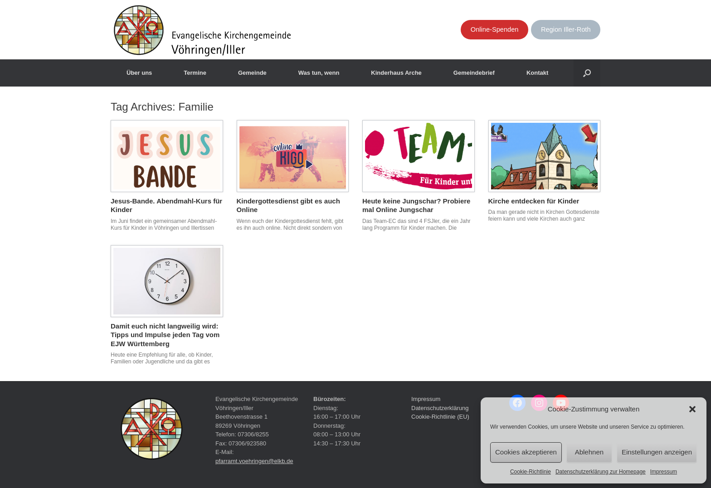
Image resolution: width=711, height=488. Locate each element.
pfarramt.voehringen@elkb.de (254, 461)
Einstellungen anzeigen (657, 452)
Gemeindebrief (474, 72)
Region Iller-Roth (566, 29)
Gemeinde (252, 72)
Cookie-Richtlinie (530, 472)
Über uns (139, 72)
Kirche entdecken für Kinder (534, 201)
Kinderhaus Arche (396, 72)
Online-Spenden (495, 29)
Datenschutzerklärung (439, 408)
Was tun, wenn (319, 72)
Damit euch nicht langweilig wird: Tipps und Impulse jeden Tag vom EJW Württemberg (165, 335)
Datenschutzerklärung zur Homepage (600, 472)
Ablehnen (589, 452)
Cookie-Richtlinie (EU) (440, 416)
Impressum (663, 472)
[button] (692, 409)
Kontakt (537, 72)
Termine (195, 72)
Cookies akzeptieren (526, 452)
